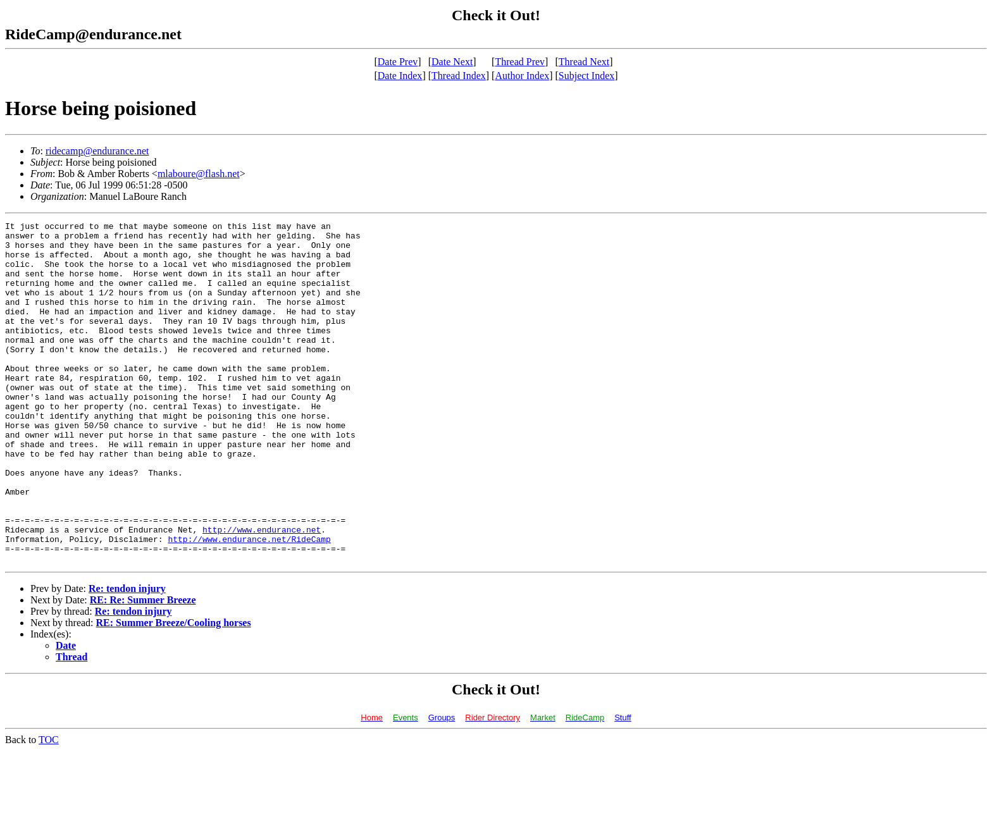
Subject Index (586, 75)
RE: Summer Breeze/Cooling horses (173, 691)
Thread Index (458, 75)
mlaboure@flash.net (199, 173)
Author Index (522, 75)
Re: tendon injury (127, 656)
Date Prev (398, 61)
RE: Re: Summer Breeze (143, 668)
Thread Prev (520, 61)
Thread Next (584, 61)
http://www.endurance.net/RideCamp (249, 603)
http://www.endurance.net (261, 592)
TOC (49, 808)
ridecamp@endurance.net (97, 150)
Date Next (452, 61)
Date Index (400, 75)
